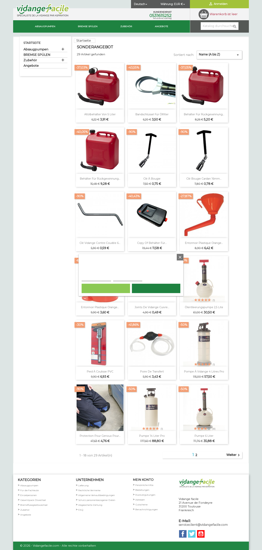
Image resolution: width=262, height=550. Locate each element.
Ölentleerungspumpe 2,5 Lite (204, 307)
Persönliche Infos (144, 485)
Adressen (140, 499)
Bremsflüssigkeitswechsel (33, 505)
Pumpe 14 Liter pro (152, 436)
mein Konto (143, 480)
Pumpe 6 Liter (203, 436)
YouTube (201, 534)
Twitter (192, 534)
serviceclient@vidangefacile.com (203, 525)
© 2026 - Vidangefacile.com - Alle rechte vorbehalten (58, 545)
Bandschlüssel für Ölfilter (152, 114)
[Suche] (220, 26)
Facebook (183, 534)
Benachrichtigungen (146, 509)
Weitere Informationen (96, 279)
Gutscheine (141, 504)
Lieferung (83, 485)
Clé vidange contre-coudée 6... (100, 243)
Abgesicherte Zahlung (90, 505)
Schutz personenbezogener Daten (96, 500)
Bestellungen (142, 490)
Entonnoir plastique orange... (204, 243)
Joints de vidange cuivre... (152, 307)
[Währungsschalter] (180, 4)
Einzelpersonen (28, 495)
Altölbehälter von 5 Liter (100, 114)
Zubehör (126, 26)
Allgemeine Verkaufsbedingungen (96, 495)
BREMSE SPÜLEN (87, 26)
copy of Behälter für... (152, 243)
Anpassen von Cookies (127, 279)
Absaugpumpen (45, 26)
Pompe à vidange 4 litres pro (204, 371)
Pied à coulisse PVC (100, 371)
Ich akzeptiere (156, 288)
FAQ (80, 509)
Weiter (233, 455)
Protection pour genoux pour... (100, 436)
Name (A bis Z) (219, 55)
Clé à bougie (151, 178)
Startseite (32, 43)
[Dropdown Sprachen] (141, 4)
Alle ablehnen (106, 288)
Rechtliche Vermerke (89, 490)
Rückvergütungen (145, 494)
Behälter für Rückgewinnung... (204, 114)
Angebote (161, 26)
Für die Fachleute (29, 490)
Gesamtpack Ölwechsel (33, 500)
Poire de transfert (152, 371)
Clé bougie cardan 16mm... (203, 178)
